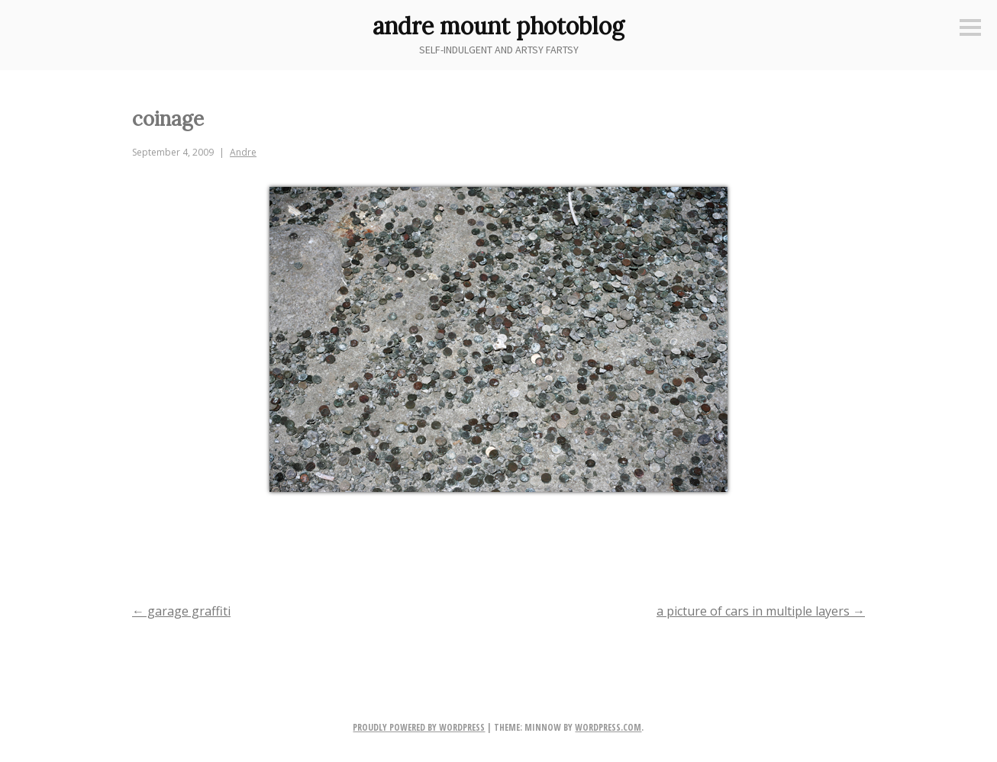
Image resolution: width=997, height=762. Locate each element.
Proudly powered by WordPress (419, 727)
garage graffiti (181, 611)
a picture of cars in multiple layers (761, 611)
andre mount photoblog (498, 25)
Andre (243, 152)
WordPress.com (608, 727)
